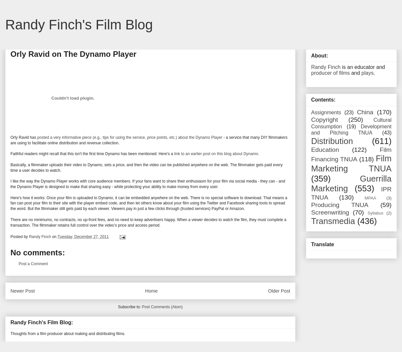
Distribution (332, 141)
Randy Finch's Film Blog (79, 24)
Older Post (279, 291)
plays (367, 73)
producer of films (330, 73)
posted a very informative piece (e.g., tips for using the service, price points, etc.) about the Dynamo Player (129, 137)
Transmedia (333, 221)
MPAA (370, 198)
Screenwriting (330, 212)
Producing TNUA (339, 204)
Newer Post (22, 291)
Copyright (324, 119)
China (365, 112)
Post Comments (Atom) (162, 307)
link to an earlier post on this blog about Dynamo (216, 154)
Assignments (326, 112)
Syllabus (375, 213)
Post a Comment (33, 264)
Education (325, 149)
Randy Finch (326, 67)
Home (151, 291)
